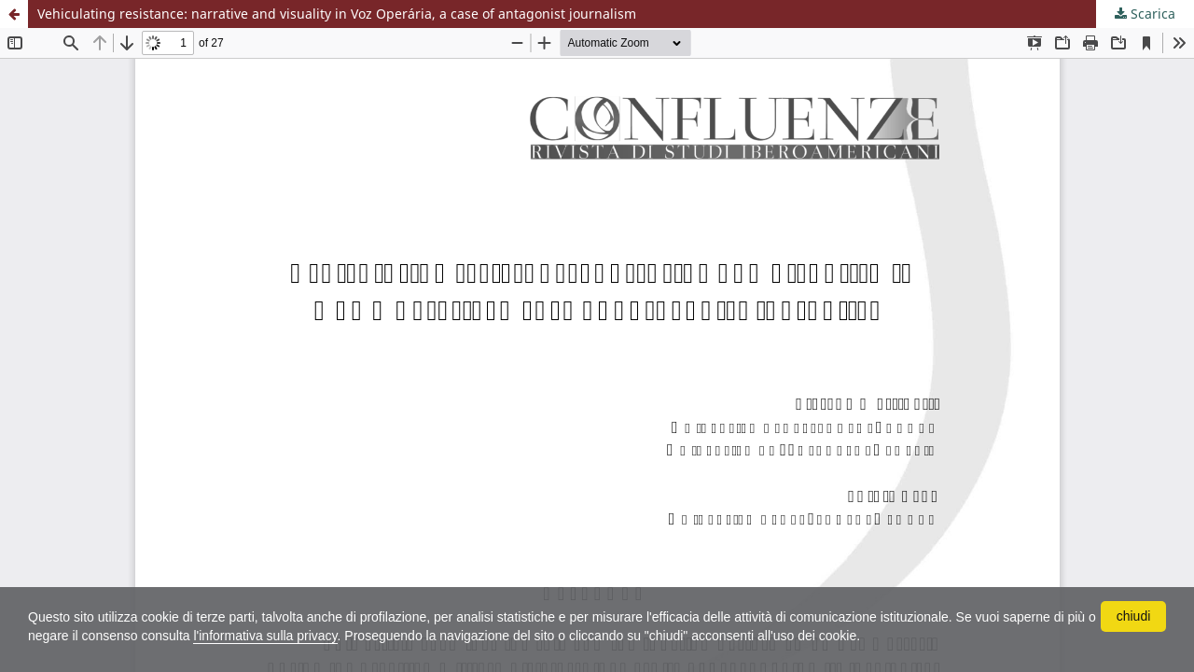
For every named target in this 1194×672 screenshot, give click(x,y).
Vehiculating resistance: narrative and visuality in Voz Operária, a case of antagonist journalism (336, 13)
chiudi (1134, 616)
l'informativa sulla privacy (265, 635)
